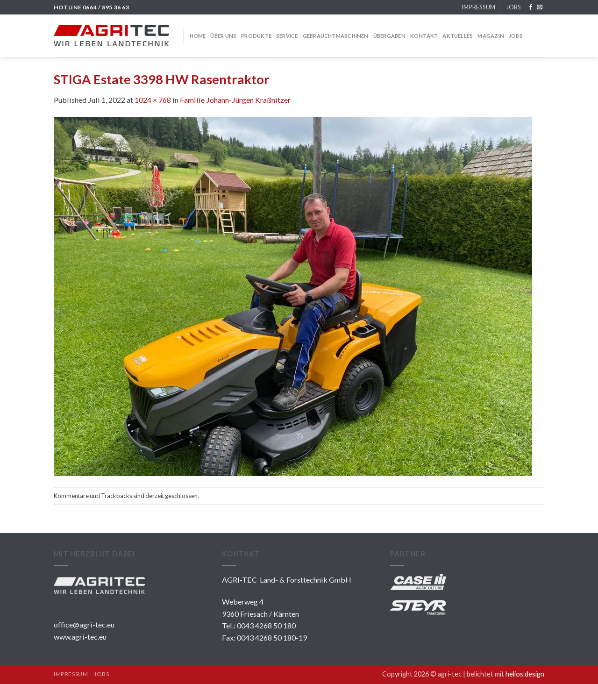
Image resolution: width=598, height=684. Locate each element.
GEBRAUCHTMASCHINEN (336, 36)
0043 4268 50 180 (266, 625)
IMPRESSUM (478, 7)
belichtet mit (505, 674)
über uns (223, 36)
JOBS (513, 7)
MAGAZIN (490, 36)
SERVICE (287, 36)
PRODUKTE (256, 36)
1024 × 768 (153, 99)
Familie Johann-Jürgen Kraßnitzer (235, 99)
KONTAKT (424, 36)
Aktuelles (457, 36)
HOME (198, 36)
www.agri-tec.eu (80, 636)
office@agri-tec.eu (84, 624)
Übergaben (389, 36)
